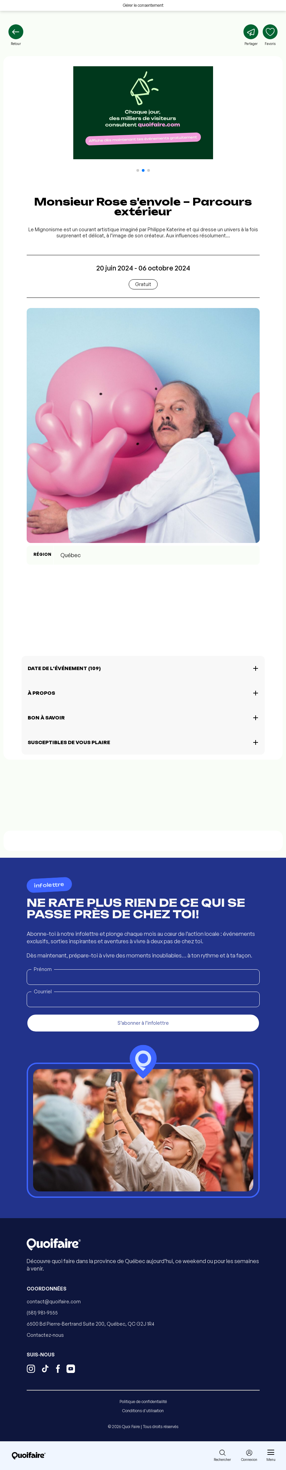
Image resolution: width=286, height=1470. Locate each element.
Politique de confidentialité (143, 1401)
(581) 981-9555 (42, 1312)
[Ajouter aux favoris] (270, 35)
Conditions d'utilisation (143, 1410)
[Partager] (250, 35)
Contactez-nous (45, 1335)
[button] (137, 170)
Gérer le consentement (143, 5)
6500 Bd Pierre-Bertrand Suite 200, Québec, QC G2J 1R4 (90, 1324)
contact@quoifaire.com (54, 1301)
